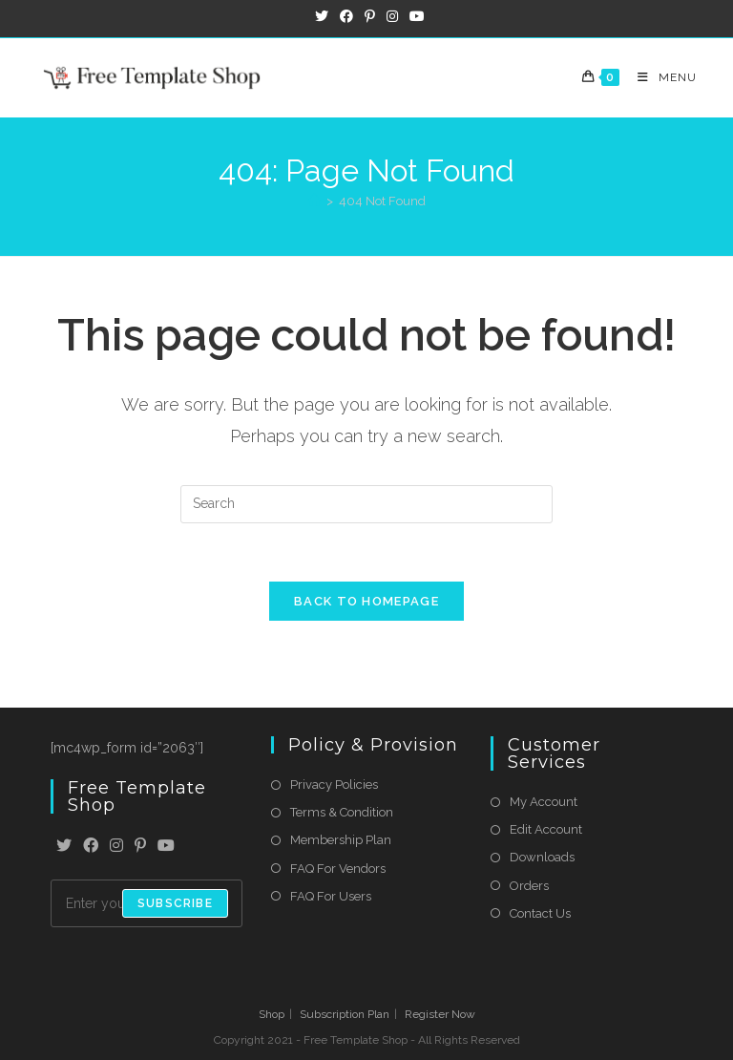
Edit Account (546, 829)
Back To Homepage (366, 601)
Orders (529, 886)
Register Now (440, 1014)
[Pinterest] (140, 846)
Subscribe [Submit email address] (175, 903)
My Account (543, 802)
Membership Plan (340, 840)
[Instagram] (116, 846)
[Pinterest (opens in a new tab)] (370, 16)
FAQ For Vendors (338, 868)
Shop (271, 1014)
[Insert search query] (366, 504)
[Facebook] (90, 846)
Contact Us (540, 913)
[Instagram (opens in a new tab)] (392, 16)
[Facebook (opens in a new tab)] (346, 16)
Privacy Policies (334, 784)
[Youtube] (166, 846)
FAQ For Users (330, 896)
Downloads (542, 857)
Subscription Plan (344, 1014)
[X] (64, 846)
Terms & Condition (341, 812)
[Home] (314, 201)
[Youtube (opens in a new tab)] (414, 16)
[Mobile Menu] (660, 77)
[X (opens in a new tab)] (321, 16)
